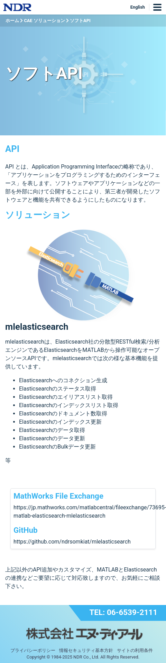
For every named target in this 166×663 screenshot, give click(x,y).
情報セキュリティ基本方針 (86, 650)
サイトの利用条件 (135, 650)
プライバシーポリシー (32, 650)
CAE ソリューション (44, 20)
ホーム (12, 20)
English (137, 7)
